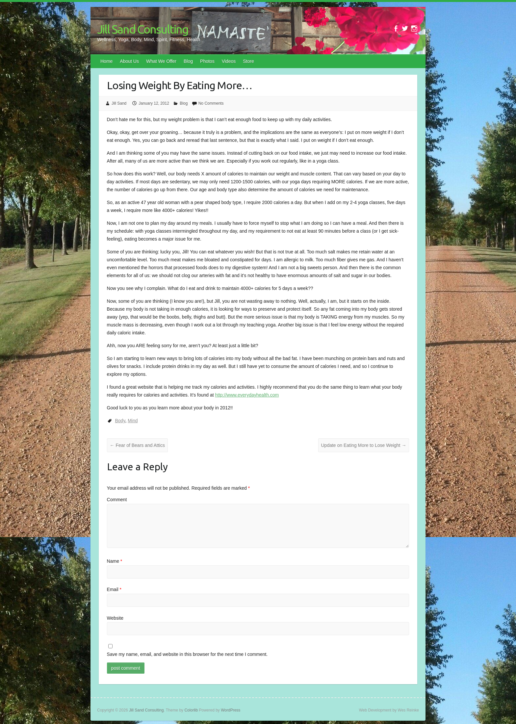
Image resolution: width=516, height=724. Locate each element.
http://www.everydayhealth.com (247, 395)
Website (115, 618)
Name (114, 561)
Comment (117, 499)
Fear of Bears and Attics (137, 445)
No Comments (211, 103)
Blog (188, 61)
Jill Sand (119, 103)
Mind (133, 420)
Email (114, 589)
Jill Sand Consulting (142, 29)
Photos (207, 61)
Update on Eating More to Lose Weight (363, 445)
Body (120, 420)
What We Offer (161, 61)
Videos (229, 61)
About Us (129, 61)
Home (106, 61)
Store (248, 61)
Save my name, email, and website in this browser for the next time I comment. (187, 654)
